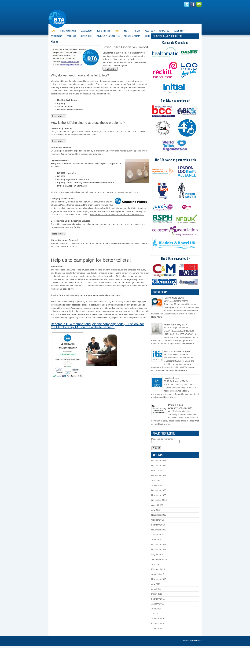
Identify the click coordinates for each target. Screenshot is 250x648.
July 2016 (155, 564)
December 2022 (158, 475)
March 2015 (156, 594)
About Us (150, 30)
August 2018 (157, 534)
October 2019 (157, 520)
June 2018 (156, 539)
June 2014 (156, 609)
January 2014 (157, 618)
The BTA (136, 30)
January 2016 (157, 574)
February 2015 (158, 599)
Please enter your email (162, 439)
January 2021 (157, 485)
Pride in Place (175, 405)
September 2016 (159, 559)
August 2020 (157, 505)
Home (53, 30)
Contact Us (164, 30)
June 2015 (156, 589)
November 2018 (158, 530)
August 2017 (157, 554)
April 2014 (156, 613)
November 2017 (158, 549)
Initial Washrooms (68, 30)
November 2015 (158, 579)
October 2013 (157, 623)
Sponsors (71, 36)
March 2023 (156, 470)
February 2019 (158, 525)
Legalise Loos (86, 30)
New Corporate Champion (177, 351)
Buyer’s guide (86, 36)
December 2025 (158, 460)
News (126, 30)
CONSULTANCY (56, 36)
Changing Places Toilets (109, 35)
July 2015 (155, 584)
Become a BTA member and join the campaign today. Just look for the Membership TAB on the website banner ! (97, 325)
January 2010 (157, 628)
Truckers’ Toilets (132, 36)
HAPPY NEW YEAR (174, 298)
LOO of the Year (103, 30)
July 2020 (155, 510)
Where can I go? (153, 35)
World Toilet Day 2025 (175, 324)
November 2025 (158, 465)
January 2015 (157, 604)
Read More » (157, 317)
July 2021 (155, 480)
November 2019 (158, 515)
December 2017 (158, 544)
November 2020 (158, 495)
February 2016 (158, 569)
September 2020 (159, 500)
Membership (180, 30)
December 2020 (158, 490)
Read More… (110, 69)
